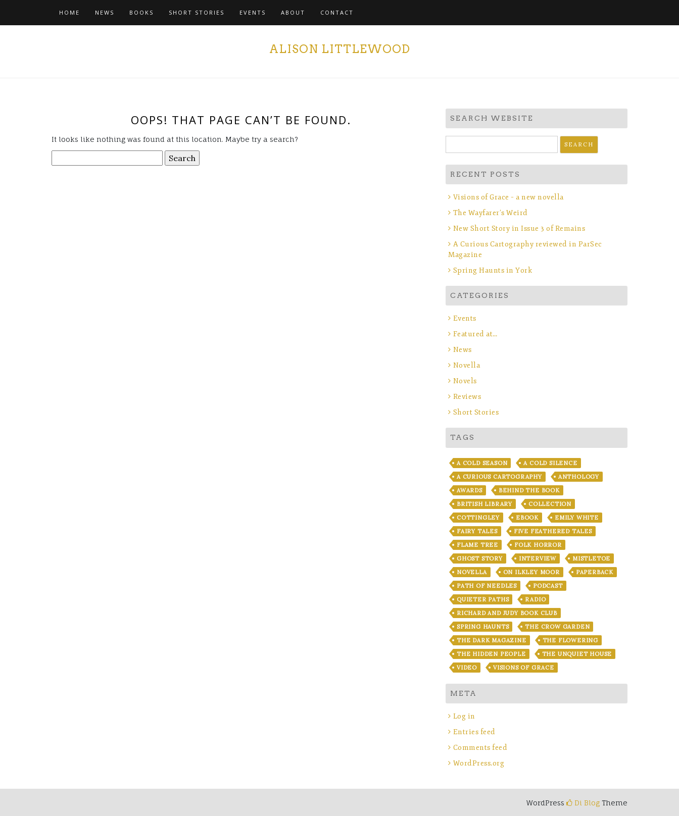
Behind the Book (529, 490)
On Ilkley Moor (531, 572)
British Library (484, 503)
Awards (469, 490)
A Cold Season (482, 463)
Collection (549, 503)
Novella (466, 365)
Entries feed (474, 732)
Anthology (578, 476)
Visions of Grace (523, 667)
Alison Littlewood (339, 49)
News (104, 12)
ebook (527, 517)
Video (467, 667)
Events (252, 12)
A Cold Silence (550, 463)
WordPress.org (479, 763)
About (293, 12)
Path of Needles (487, 585)
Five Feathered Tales (553, 531)
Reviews (467, 396)
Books (141, 12)
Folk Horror (538, 544)
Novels (465, 381)
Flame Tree (477, 544)
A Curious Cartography (499, 476)
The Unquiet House (577, 653)
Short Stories (196, 12)
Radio (535, 599)
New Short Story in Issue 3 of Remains (519, 228)
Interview (537, 558)
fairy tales (477, 531)
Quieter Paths (483, 599)
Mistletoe (591, 558)
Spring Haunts (483, 626)
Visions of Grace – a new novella (508, 197)
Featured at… (475, 334)
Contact (337, 12)
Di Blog (583, 802)
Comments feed (480, 747)
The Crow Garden (557, 626)
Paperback (594, 572)
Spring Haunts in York (492, 270)
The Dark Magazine (491, 640)
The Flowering (570, 640)
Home (69, 12)
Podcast (548, 585)
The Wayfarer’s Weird (490, 213)
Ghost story (480, 558)
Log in (464, 716)
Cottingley (478, 517)
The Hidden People (491, 653)
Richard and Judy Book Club (507, 613)
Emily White (577, 517)
